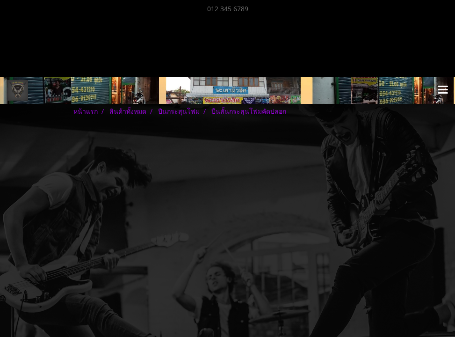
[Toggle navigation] (443, 90)
